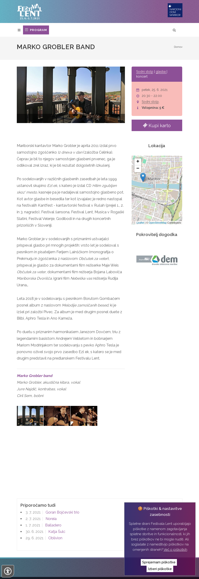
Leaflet (140, 222)
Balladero (52, 505)
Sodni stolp (144, 71)
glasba (161, 71)
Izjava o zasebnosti (114, 565)
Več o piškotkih (175, 550)
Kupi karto (157, 125)
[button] (88, 119)
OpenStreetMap (158, 222)
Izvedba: (27, 572)
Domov (178, 46)
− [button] (137, 168)
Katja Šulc (56, 511)
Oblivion (54, 518)
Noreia (51, 498)
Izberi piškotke (160, 569)
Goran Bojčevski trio (62, 492)
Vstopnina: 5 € (153, 108)
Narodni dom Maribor (45, 565)
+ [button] (137, 161)
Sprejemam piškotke (159, 562)
